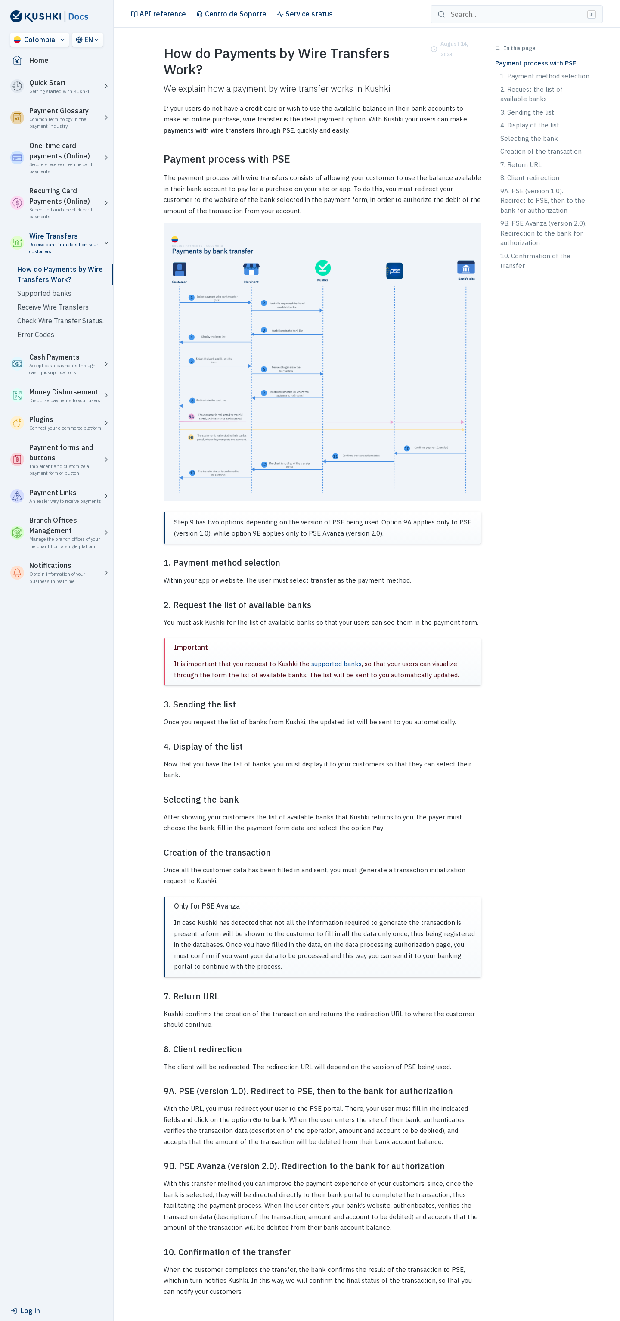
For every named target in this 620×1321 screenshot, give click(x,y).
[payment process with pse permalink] (158, 159)
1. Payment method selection (544, 76)
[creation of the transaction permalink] (158, 852)
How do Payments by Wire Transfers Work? (60, 274)
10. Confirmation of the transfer (535, 261)
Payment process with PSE (536, 63)
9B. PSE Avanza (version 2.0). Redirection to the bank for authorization (543, 233)
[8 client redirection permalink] (158, 1049)
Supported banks (44, 293)
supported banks (336, 664)
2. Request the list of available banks (531, 94)
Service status (305, 13)
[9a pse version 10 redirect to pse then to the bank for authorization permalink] (158, 1091)
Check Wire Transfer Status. (60, 320)
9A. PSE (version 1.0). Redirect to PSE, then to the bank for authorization (542, 200)
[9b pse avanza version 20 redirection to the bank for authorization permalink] (158, 1166)
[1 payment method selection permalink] (158, 563)
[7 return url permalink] (158, 996)
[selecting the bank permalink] (158, 799)
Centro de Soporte (231, 13)
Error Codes (35, 334)
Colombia (34, 39)
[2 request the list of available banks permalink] (158, 605)
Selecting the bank (529, 138)
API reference (158, 13)
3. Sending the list (527, 112)
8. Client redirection (529, 178)
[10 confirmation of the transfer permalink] (158, 1252)
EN (84, 39)
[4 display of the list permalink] (158, 746)
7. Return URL (521, 165)
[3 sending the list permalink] (158, 704)
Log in (25, 1310)
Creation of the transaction (541, 151)
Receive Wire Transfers (53, 307)
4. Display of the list (529, 125)
